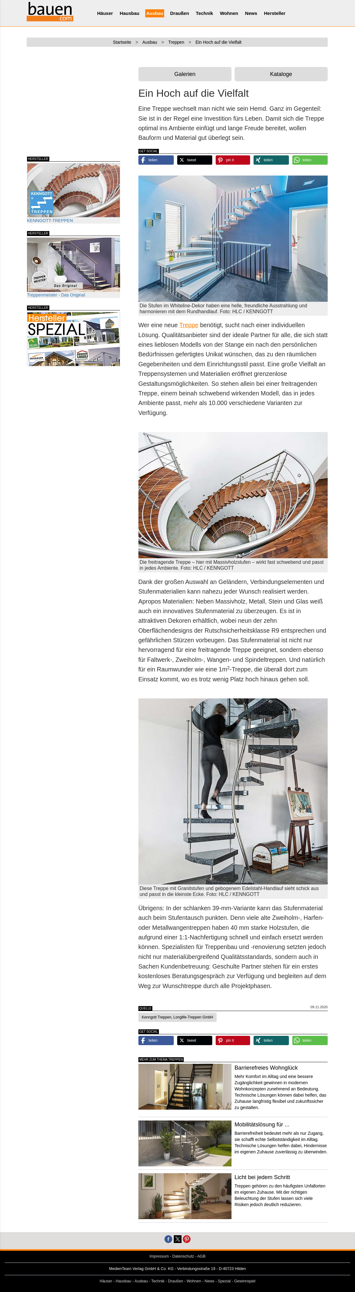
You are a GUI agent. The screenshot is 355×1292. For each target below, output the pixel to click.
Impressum (159, 1256)
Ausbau (154, 13)
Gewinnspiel (245, 1281)
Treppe (188, 325)
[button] (156, 160)
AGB (201, 1256)
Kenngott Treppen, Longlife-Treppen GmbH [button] (177, 1017)
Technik (204, 13)
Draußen (179, 13)
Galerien (184, 74)
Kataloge (281, 74)
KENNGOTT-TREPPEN (73, 193)
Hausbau (129, 13)
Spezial (224, 1281)
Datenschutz (183, 1256)
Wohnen (229, 13)
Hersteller (274, 13)
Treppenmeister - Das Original (73, 267)
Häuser (105, 13)
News (251, 13)
